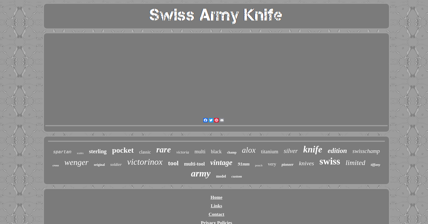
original (99, 165)
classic (145, 152)
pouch (259, 165)
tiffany (375, 165)
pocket (123, 150)
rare (163, 149)
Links (216, 205)
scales (80, 153)
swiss (329, 161)
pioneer (288, 165)
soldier (116, 164)
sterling (97, 151)
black (216, 151)
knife (312, 149)
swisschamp (366, 151)
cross (55, 165)
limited (355, 163)
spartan (62, 152)
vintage (221, 162)
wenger (76, 162)
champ (232, 152)
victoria (182, 152)
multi (200, 151)
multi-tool (194, 164)
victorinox (145, 162)
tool (173, 163)
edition (337, 150)
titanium (269, 151)
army (201, 173)
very (272, 164)
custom (236, 176)
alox (248, 150)
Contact (216, 214)
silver (291, 151)
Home (216, 197)
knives (306, 163)
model (221, 176)
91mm (243, 164)
